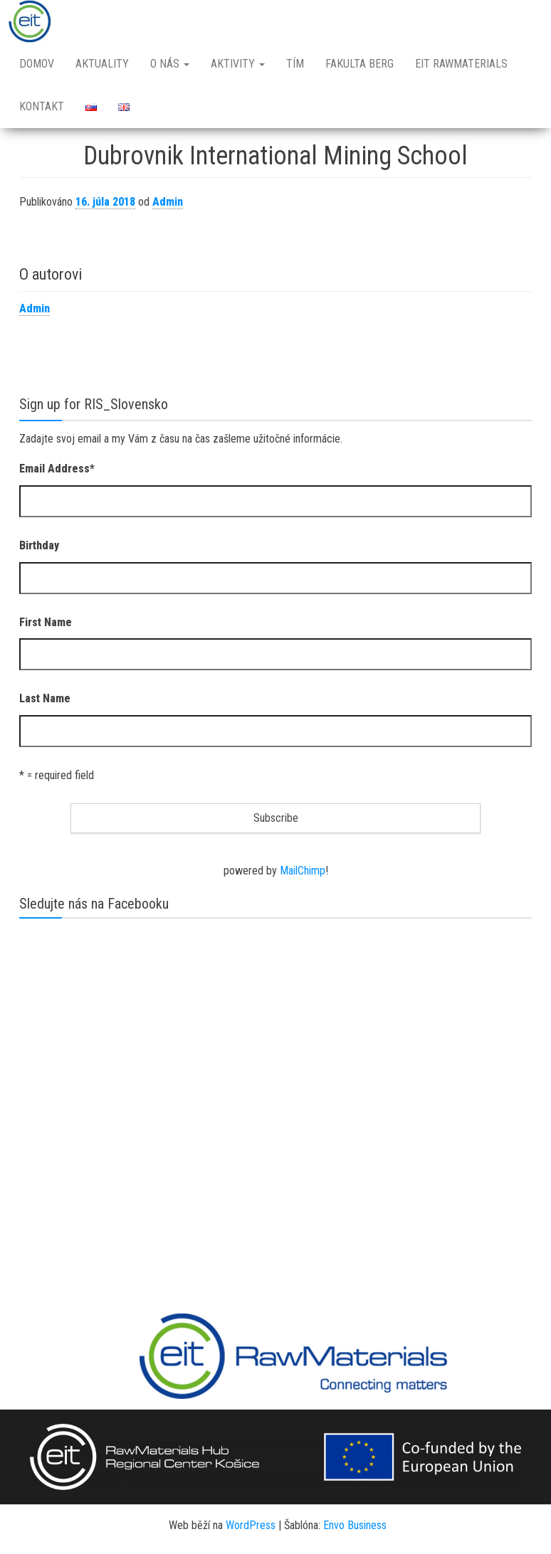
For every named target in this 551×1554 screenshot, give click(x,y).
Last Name (44, 698)
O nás (169, 63)
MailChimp (302, 870)
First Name (45, 622)
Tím (295, 63)
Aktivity (238, 63)
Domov (36, 63)
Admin (167, 201)
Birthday (39, 545)
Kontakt (41, 106)
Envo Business (355, 1525)
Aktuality (102, 63)
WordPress (251, 1525)
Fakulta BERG (359, 63)
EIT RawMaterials (461, 63)
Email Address (57, 468)
